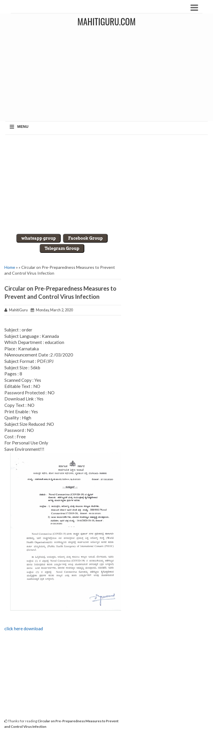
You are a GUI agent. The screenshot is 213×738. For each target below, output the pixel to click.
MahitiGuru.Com (106, 21)
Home (9, 267)
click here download (23, 628)
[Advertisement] (106, 184)
